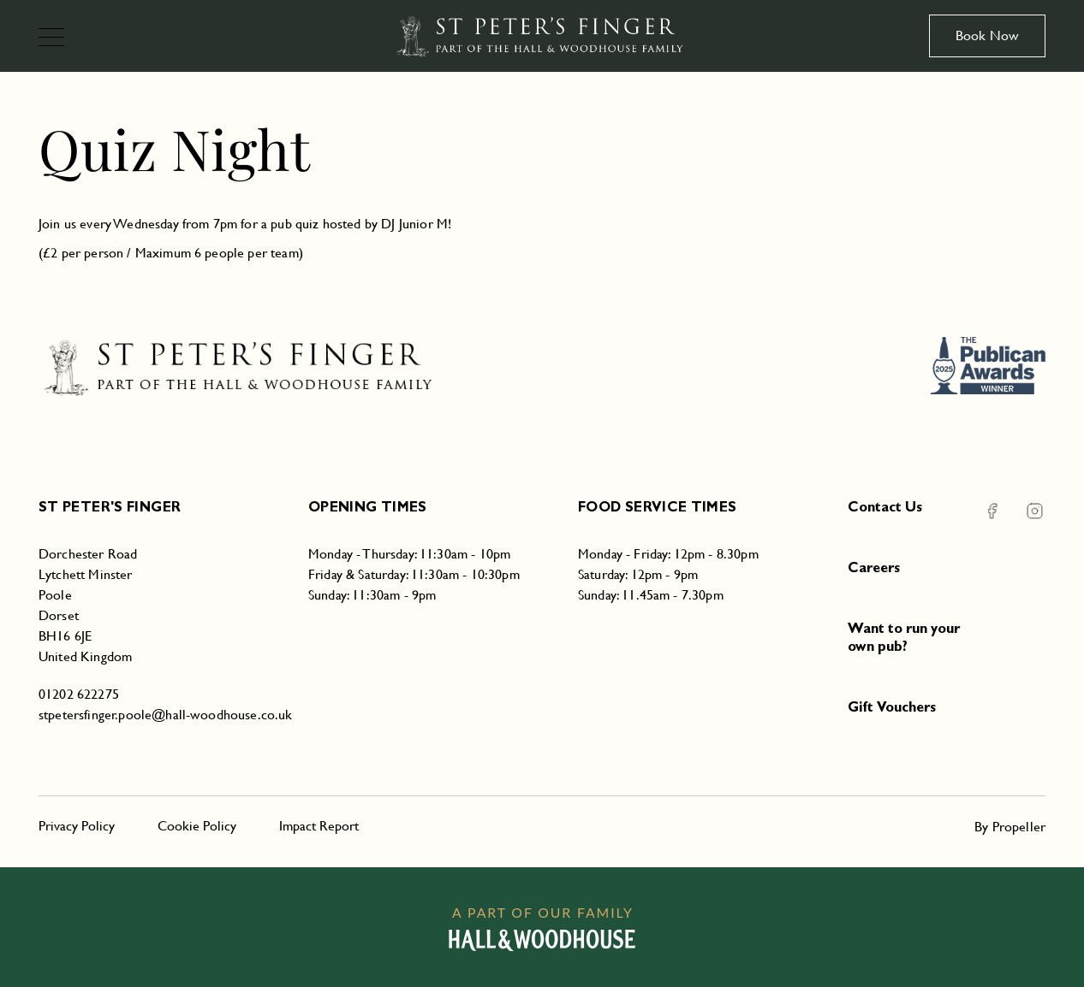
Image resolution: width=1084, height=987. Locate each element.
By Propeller (1009, 827)
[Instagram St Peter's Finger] (1024, 511)
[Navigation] (59, 39)
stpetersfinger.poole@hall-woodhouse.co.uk (166, 714)
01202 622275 (79, 694)
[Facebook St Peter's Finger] (992, 511)
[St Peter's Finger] (542, 36)
